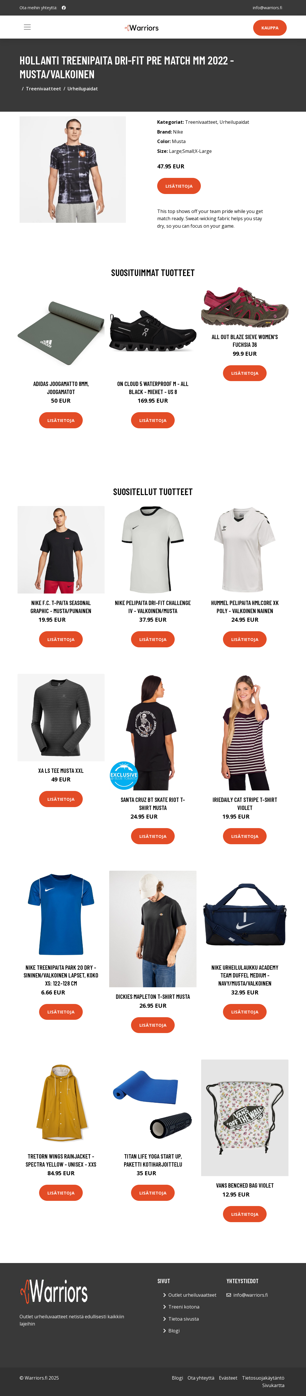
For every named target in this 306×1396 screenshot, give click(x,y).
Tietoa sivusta (183, 1319)
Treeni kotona (183, 1307)
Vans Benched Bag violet (245, 1185)
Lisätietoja (179, 186)
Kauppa (269, 28)
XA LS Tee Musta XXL (61, 770)
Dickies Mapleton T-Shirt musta (153, 996)
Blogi (174, 1330)
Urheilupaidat (83, 88)
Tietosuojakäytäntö (263, 1378)
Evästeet (228, 1378)
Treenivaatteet (43, 88)
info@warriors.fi (267, 7)
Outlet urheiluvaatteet (192, 1295)
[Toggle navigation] (27, 27)
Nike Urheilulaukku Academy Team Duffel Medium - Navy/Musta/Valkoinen (244, 975)
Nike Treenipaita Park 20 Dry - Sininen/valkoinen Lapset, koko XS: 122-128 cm (61, 975)
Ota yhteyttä (201, 1378)
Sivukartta (273, 1385)
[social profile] (63, 7)
